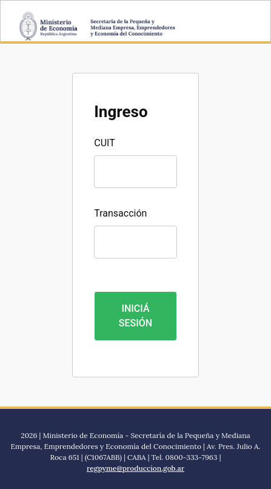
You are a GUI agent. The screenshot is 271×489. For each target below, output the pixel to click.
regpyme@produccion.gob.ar (135, 468)
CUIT (104, 143)
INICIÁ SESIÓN (135, 316)
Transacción (120, 213)
